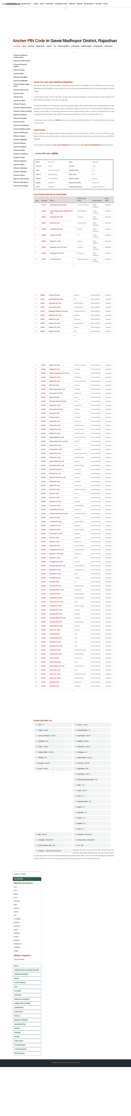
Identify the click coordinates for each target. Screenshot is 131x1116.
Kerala (94, 197)
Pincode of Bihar (19, 73)
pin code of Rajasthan (66, 161)
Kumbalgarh (94, 100)
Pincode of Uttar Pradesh (21, 178)
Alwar (92, 71)
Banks (105, 4)
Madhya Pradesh (98, 201)
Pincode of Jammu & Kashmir (23, 111)
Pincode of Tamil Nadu (20, 168)
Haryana (94, 176)
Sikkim (93, 218)
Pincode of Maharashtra (21, 132)
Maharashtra (40, 46)
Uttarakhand (75, 46)
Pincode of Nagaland (20, 147)
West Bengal (96, 234)
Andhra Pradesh (86, 46)
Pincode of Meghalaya (20, 139)
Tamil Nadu (95, 222)
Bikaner (93, 75)
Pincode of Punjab (19, 157)
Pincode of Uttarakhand (21, 182)
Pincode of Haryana (20, 104)
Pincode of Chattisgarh (21, 80)
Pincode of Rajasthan (20, 161)
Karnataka (95, 193)
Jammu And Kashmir (99, 184)
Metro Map (49, 4)
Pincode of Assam (19, 70)
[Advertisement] (65, 22)
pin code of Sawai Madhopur (42, 163)
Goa (55, 46)
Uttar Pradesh (97, 46)
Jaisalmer (93, 89)
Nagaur (93, 110)
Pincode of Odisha (19, 150)
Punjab (94, 213)
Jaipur (92, 85)
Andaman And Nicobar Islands (103, 151)
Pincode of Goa (18, 97)
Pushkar (93, 117)
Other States (108, 46)
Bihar (93, 159)
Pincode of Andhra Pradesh (22, 61)
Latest (36, 4)
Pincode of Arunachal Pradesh (20, 65)
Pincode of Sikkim (19, 164)
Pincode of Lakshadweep (21, 125)
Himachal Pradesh (63, 46)
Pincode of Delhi (19, 93)
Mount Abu (94, 107)
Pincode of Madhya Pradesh (22, 129)
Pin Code (98, 4)
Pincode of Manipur (19, 136)
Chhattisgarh (97, 163)
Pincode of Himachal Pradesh (22, 107)
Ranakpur (93, 121)
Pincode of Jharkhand (20, 114)
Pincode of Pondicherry (21, 154)
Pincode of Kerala (19, 122)
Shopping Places (61, 4)
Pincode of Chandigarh (21, 77)
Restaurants (89, 4)
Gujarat (49, 46)
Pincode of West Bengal (21, 186)
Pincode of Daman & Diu (21, 90)
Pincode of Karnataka (20, 118)
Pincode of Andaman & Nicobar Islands (21, 56)
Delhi (42, 4)
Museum (79, 4)
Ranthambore (94, 125)
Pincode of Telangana (20, 171)
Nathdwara (94, 114)
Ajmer (92, 68)
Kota (92, 96)
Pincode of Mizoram (20, 143)
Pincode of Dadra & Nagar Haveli (21, 85)
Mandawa (93, 103)
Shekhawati (94, 128)
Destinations (25, 4)
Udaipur (93, 132)
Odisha (94, 209)
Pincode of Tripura (19, 175)
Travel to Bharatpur (96, 140)
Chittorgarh (94, 82)
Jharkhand (95, 188)
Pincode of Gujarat (19, 100)
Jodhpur (93, 93)
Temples (72, 4)
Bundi (92, 78)
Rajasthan (17, 46)
